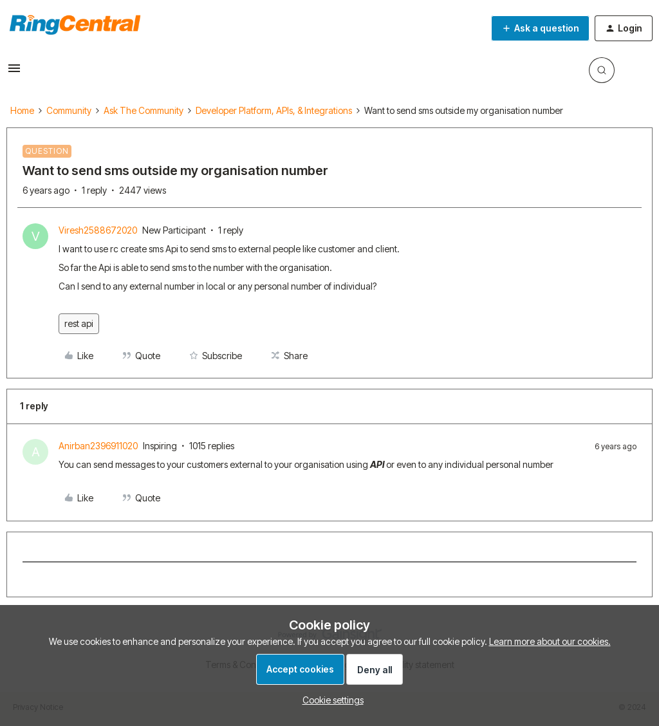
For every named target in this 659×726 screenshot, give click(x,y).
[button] (14, 72)
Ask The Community (143, 110)
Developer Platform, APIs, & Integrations (274, 110)
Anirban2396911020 (98, 445)
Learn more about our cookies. (550, 641)
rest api (78, 323)
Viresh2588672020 (98, 230)
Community (68, 110)
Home (22, 110)
